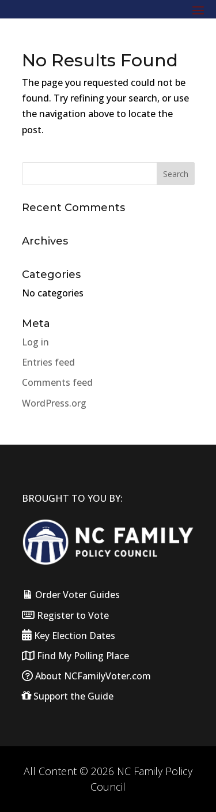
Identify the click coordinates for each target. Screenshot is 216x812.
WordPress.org (54, 403)
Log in (35, 342)
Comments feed (57, 382)
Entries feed (48, 362)
